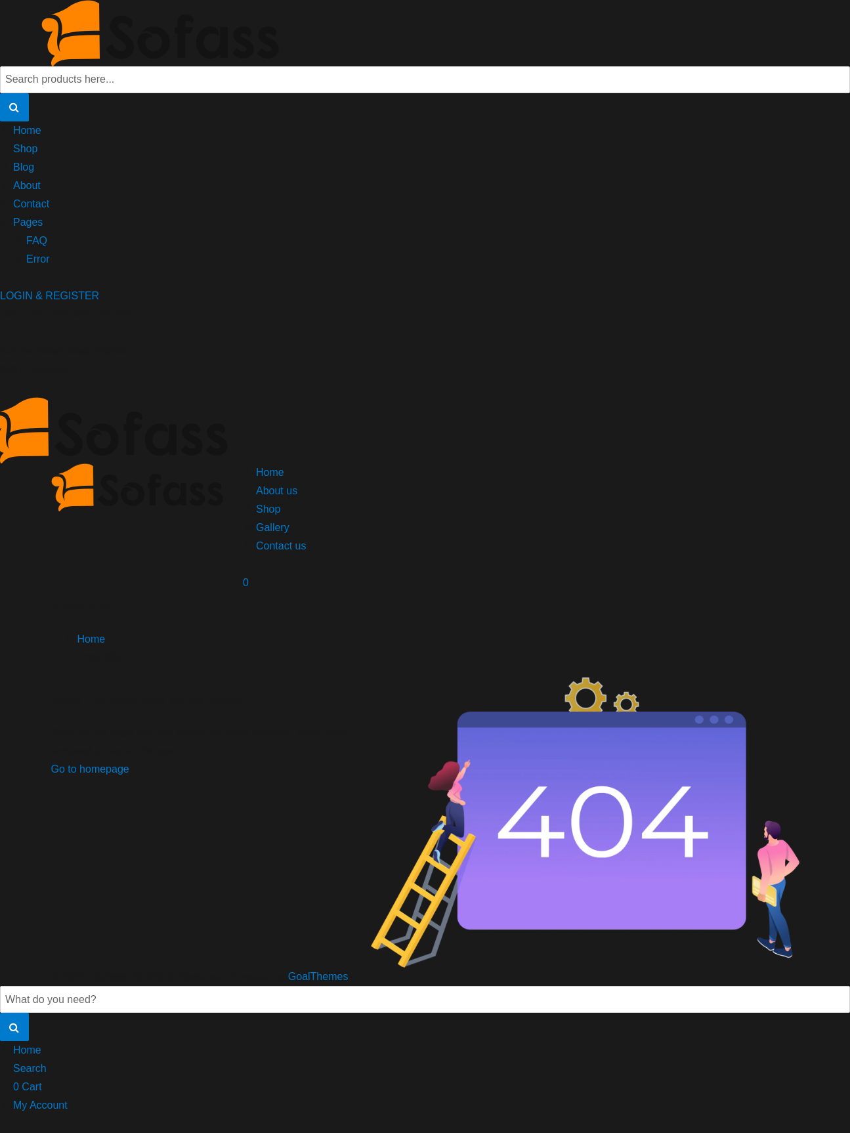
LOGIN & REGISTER (49, 295)
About (27, 185)
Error (38, 259)
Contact (31, 203)
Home (27, 130)
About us (276, 490)
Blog (23, 167)
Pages (28, 222)
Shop (25, 148)
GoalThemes (318, 976)
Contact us (281, 545)
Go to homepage (90, 769)
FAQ (36, 240)
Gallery (272, 527)
